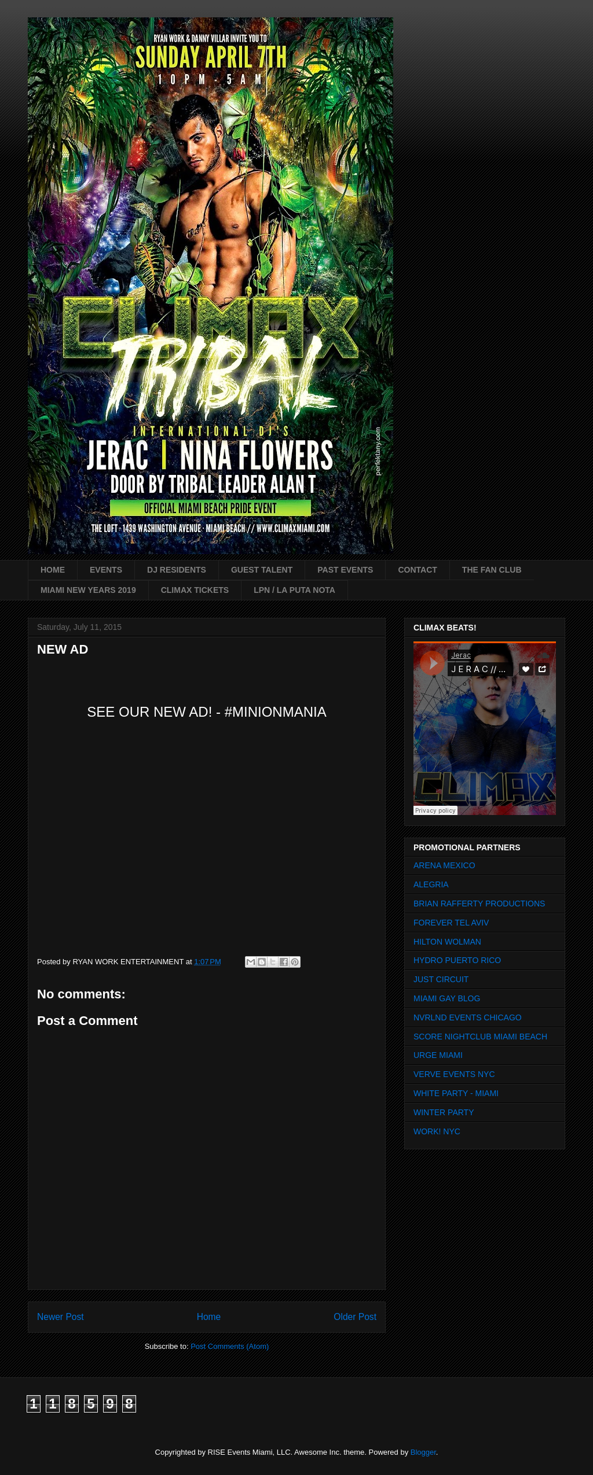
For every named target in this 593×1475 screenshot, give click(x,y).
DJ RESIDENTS (176, 569)
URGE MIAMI (438, 1055)
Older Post (355, 1317)
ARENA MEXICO (444, 865)
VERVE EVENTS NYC (454, 1074)
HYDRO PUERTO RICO (457, 960)
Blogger (423, 1452)
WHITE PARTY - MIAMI (456, 1093)
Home (209, 1317)
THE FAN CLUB (492, 569)
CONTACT (417, 569)
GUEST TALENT (261, 569)
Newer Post (60, 1317)
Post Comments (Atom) (230, 1346)
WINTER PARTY (443, 1112)
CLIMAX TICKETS (195, 590)
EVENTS (106, 569)
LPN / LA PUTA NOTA (294, 590)
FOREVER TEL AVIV (451, 922)
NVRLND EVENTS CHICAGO (467, 1017)
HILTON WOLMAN (447, 941)
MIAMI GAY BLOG (446, 998)
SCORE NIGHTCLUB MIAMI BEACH (480, 1036)
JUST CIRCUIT (440, 979)
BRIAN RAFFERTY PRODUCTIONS (479, 903)
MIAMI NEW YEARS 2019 (88, 590)
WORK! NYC (436, 1131)
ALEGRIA (431, 884)
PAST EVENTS (345, 569)
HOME (53, 569)
